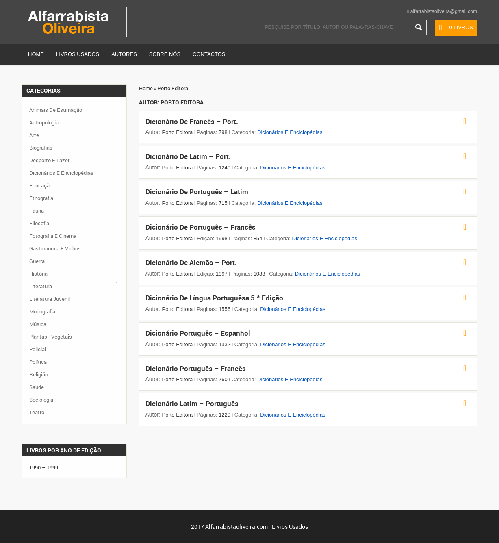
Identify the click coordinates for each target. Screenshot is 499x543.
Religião (38, 374)
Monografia (42, 311)
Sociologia (41, 399)
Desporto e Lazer (49, 160)
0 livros (461, 27)
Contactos (209, 54)
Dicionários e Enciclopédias (289, 132)
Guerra (37, 261)
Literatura (40, 286)
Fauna (36, 210)
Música (37, 324)
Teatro (36, 412)
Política (38, 361)
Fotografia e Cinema (52, 235)
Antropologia (44, 122)
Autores (124, 54)
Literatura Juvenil (49, 298)
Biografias (40, 147)
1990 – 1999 (43, 467)
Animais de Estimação (55, 109)
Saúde (36, 387)
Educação (40, 185)
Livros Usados (77, 54)
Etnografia (41, 198)
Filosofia (39, 223)
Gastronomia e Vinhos (55, 248)
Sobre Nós (164, 54)
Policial (37, 349)
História (38, 273)
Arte (34, 135)
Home (36, 54)
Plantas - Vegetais (50, 336)
